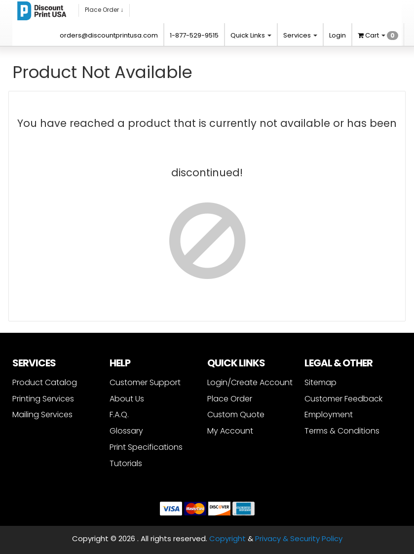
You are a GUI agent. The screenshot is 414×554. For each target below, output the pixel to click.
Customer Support (145, 382)
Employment (328, 414)
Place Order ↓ (104, 9)
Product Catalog (44, 382)
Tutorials (126, 463)
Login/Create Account (250, 382)
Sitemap (320, 382)
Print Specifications (146, 447)
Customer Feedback (343, 398)
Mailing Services (42, 414)
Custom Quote (235, 414)
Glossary (126, 430)
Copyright (227, 538)
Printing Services (43, 398)
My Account (230, 430)
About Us (127, 398)
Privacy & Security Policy (298, 538)
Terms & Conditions (341, 430)
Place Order (229, 398)
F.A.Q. (119, 414)
